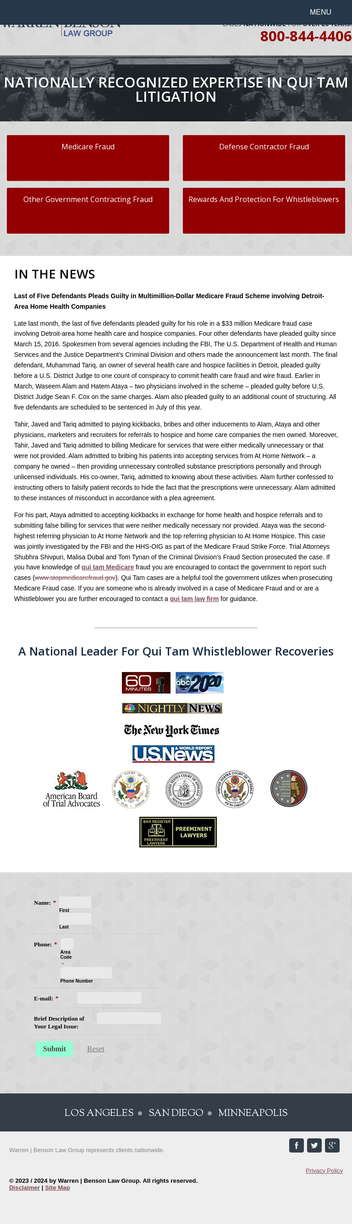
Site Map (57, 1187)
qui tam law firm (194, 598)
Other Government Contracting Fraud (88, 199)
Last (64, 926)
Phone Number (76, 981)
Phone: (43, 944)
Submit (54, 1049)
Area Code (66, 955)
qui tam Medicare (108, 567)
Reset (95, 1048)
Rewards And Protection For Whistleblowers (263, 199)
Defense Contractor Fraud (264, 147)
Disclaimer (24, 1187)
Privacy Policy (324, 1170)
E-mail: (43, 998)
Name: (42, 902)
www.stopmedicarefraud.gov (75, 577)
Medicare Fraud (88, 147)
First (64, 910)
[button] (326, 12)
